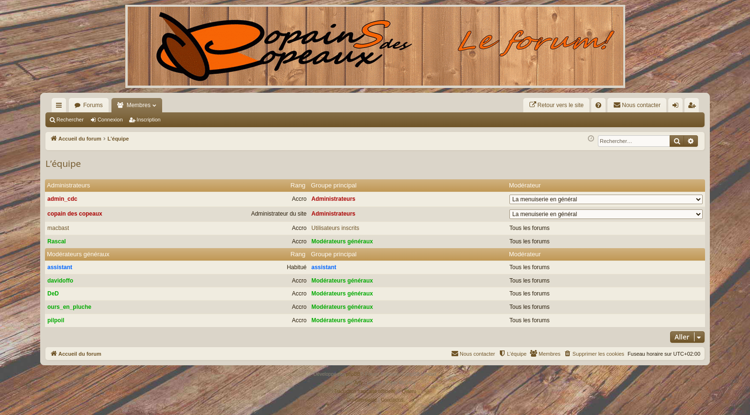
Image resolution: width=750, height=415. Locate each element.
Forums (93, 105)
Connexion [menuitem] (678, 107)
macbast (58, 228)
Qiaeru (409, 391)
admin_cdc (62, 199)
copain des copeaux (74, 213)
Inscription (149, 119)
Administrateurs (68, 185)
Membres (139, 105)
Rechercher (70, 119)
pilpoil (55, 320)
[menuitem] (556, 105)
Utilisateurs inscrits (335, 228)
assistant (59, 267)
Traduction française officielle (365, 391)
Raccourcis (60, 107)
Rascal (56, 241)
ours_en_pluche (69, 307)
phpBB (353, 374)
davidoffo (60, 280)
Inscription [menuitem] (694, 107)
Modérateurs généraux (342, 241)
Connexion (110, 119)
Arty (358, 382)
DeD (53, 293)
